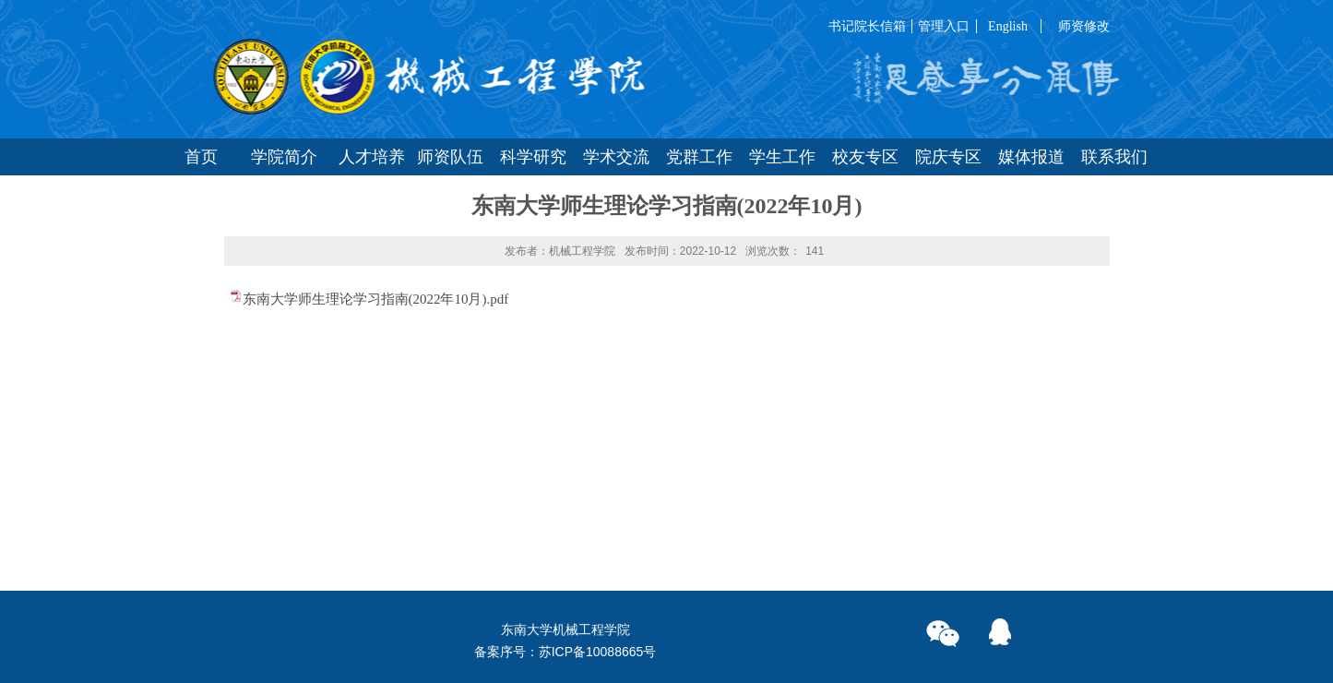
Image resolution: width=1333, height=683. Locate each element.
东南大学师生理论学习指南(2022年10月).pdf (376, 299)
